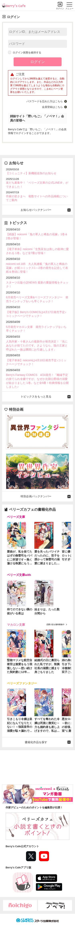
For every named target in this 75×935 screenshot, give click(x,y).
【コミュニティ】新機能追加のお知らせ (31, 173)
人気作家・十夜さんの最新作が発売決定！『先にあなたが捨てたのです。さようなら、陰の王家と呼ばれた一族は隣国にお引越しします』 (37, 345)
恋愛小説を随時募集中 (55, 625)
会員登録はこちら (52, 106)
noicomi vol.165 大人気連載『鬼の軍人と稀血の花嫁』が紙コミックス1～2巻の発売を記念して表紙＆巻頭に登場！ (37, 267)
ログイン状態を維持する (24, 52)
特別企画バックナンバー (36, 496)
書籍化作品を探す (36, 742)
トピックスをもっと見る (36, 396)
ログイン (60, 8)
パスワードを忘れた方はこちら (44, 101)
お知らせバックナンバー (36, 209)
